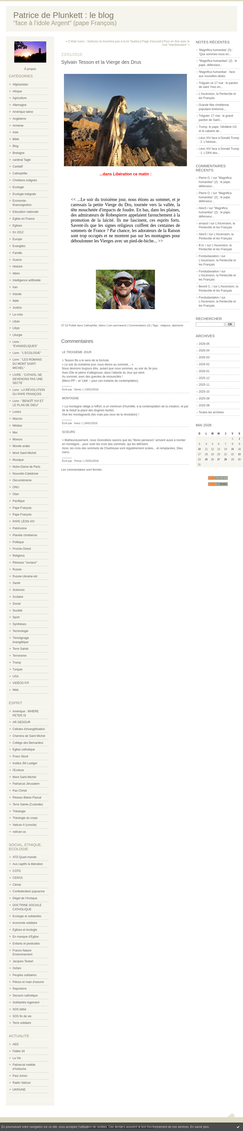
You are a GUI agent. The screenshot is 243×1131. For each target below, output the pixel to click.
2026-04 (204, 350)
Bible (16, 139)
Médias (17, 425)
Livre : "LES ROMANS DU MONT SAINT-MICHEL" (27, 364)
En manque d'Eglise (26, 936)
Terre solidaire (22, 1023)
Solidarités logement (26, 1002)
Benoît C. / (206, 286)
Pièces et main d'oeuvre (28, 982)
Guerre (17, 260)
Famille (17, 253)
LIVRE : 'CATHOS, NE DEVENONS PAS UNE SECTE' (28, 379)
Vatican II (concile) (25, 825)
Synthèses (19, 624)
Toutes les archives (211, 412)
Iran (15, 287)
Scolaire (18, 597)
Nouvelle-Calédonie (25, 473)
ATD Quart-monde (24, 857)
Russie (17, 569)
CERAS (18, 878)
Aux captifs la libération (28, 864)
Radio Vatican (22, 1082)
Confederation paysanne (29, 891)
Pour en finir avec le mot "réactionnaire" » (176, 43)
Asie (15, 132)
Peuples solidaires (24, 975)
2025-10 (204, 391)
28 (225, 459)
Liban (16, 321)
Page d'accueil (151, 41)
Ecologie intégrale (24, 194)
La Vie (17, 1058)
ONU (16, 487)
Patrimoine (20, 528)
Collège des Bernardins (28, 743)
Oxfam (17, 968)
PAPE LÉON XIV (24, 521)
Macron (17, 418)
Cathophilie (20, 173)
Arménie (18, 125)
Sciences (19, 590)
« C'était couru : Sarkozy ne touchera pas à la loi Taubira (102, 41)
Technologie (20, 631)
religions (165, 325)
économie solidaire (25, 923)
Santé (16, 583)
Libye (16, 328)
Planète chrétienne (25, 535)
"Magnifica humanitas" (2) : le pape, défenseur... (215, 182)
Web (15, 690)
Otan (16, 494)
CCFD (17, 871)
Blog (15, 146)
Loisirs (17, 412)
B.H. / (202, 245)
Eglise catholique (24, 749)
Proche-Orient (22, 548)
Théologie (19, 811)
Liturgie (17, 335)
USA (16, 676)
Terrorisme (20, 655)
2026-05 (204, 344)
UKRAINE (19, 1089)
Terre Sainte (21, 648)
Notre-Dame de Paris (26, 466)
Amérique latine (23, 112)
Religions (19, 555)
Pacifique (19, 501)
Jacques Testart (23, 961)
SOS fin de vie (22, 1016)
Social (17, 603)
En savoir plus (199, 1127)
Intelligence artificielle (27, 280)
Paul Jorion (20, 1076)
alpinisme (177, 325)
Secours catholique (25, 995)
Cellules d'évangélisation (29, 729)
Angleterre (19, 118)
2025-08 (204, 405)
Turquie (17, 669)
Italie (16, 300)
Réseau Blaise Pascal (27, 797)
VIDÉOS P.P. (21, 683)
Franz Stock (20, 756)
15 (232, 449)
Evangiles (19, 246)
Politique (18, 542)
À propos (30, 69)
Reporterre (20, 988)
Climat (17, 884)
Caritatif (18, 166)
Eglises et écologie (25, 929)
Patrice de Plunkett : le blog (63, 15)
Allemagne (20, 105)
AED (16, 1044)
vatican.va (19, 831)
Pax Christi (20, 790)
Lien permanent (116, 325)
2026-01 (204, 371)
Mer (15, 432)
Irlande (17, 294)
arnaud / (204, 223)
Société (17, 610)
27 (218, 459)
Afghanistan (20, 84)
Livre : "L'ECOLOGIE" (27, 353)
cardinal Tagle (22, 160)
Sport (16, 617)
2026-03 (204, 357)
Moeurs (17, 439)
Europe (17, 239)
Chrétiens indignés (25, 180)
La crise (18, 314)
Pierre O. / (205, 178)
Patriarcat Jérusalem (26, 783)
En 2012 (18, 232)
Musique (18, 460)
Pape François (22, 508)
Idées (16, 273)
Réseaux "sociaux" (25, 562)
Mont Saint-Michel (24, 453)
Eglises (17, 225)
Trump (17, 662)
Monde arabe (21, 446)
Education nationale (25, 212)
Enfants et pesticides (26, 943)
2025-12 (204, 378)
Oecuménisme (22, 480)
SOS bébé (19, 1009)
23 (239, 454)
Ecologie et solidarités (27, 916)
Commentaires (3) (139, 325)
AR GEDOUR (21, 722)
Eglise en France (24, 218)
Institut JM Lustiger (25, 763)
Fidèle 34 (19, 1051)
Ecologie (18, 187)
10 (199, 449)
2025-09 (204, 398)
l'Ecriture (18, 770)
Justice (17, 307)
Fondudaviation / (210, 256)
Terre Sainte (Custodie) (28, 804)
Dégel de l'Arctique (25, 898)
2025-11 (204, 384)
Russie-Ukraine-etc (25, 576)
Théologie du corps (25, 818)
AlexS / (203, 208)
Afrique (17, 91)
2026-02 (204, 364)
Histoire (18, 266)
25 (206, 459)
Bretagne (19, 153)
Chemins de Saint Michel (29, 736)
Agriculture (20, 98)
